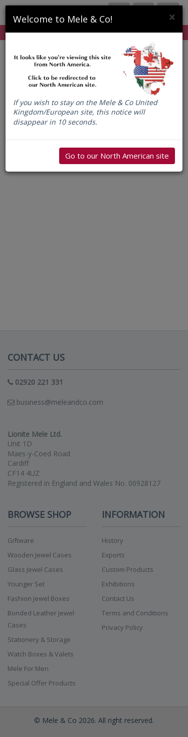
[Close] (172, 17)
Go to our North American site (117, 156)
